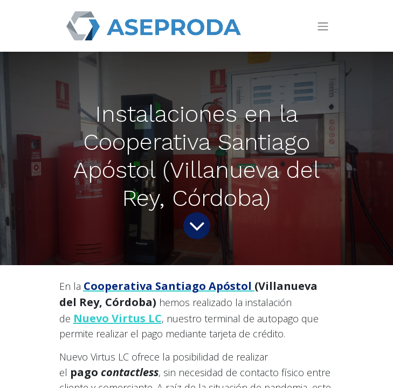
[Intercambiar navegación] (323, 26)
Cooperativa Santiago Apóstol (168, 286)
